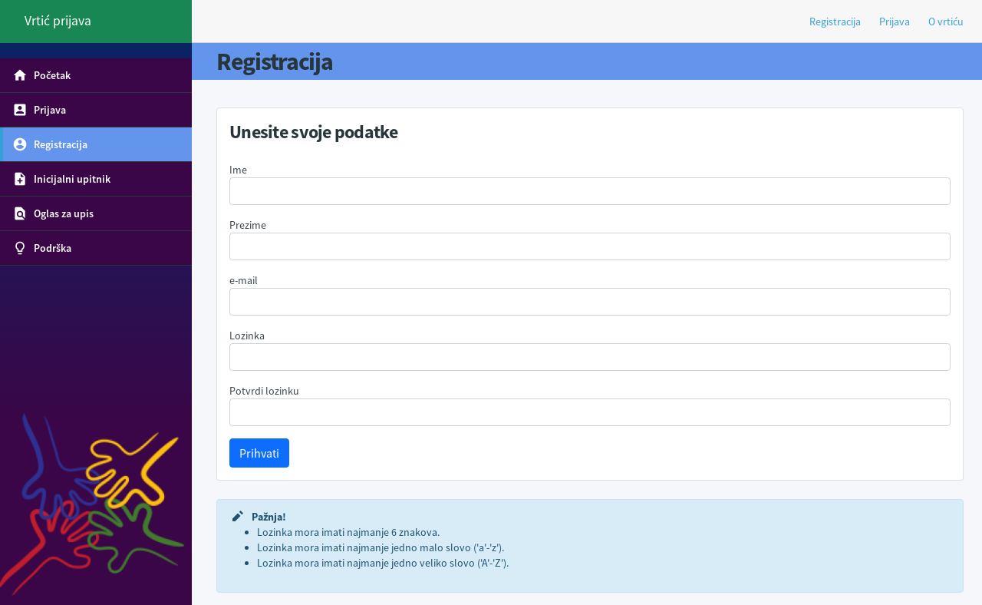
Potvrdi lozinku (264, 391)
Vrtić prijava (58, 20)
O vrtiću (946, 21)
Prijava (894, 21)
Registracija (835, 21)
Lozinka (247, 335)
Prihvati (259, 453)
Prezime (247, 225)
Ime (238, 170)
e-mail (243, 280)
